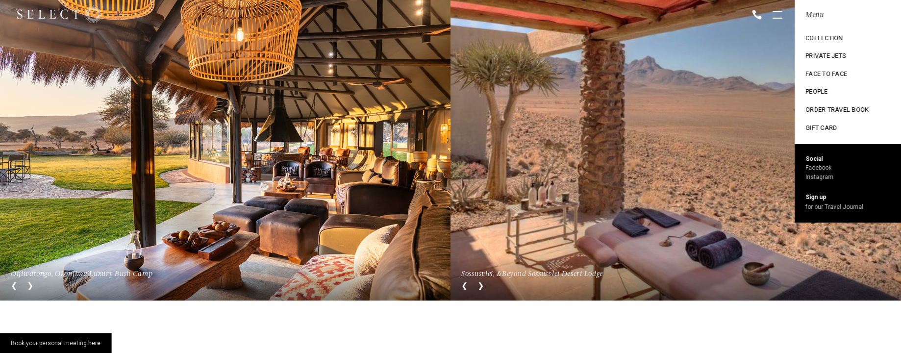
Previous (14, 286)
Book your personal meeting (55, 343)
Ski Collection (823, 89)
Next (30, 286)
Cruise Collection (829, 56)
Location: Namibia (829, 15)
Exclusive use (821, 73)
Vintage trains (823, 106)
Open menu (777, 16)
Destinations (820, 39)
